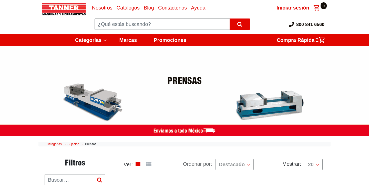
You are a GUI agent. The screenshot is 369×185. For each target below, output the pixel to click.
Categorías (88, 40)
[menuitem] (102, 8)
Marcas (128, 40)
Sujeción (73, 144)
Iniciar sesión (292, 8)
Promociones (170, 40)
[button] (235, 164)
